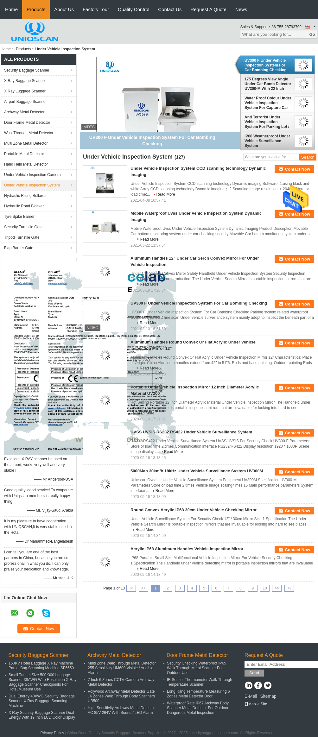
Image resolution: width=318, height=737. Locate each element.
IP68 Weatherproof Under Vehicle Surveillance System (267, 141)
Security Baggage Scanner (26, 70)
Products (36, 9)
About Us (64, 9)
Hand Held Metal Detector (26, 164)
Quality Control (133, 9)
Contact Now (297, 169)
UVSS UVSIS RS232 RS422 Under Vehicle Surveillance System (191, 432)
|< (131, 588)
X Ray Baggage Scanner (25, 81)
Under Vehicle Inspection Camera (32, 175)
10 (265, 588)
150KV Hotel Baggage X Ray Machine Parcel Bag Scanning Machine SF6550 (41, 665)
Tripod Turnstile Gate (22, 237)
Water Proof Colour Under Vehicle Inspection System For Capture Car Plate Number (268, 103)
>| (289, 588)
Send (254, 673)
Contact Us (169, 9)
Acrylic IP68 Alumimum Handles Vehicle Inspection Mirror (186, 548)
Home (11, 9)
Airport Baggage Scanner (25, 101)
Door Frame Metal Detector (27, 122)
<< (143, 588)
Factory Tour (96, 9)
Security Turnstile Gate (23, 227)
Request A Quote (208, 9)
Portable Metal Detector (24, 154)
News (241, 9)
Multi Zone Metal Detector (26, 143)
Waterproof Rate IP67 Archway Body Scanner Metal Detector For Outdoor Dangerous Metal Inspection (198, 708)
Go (312, 34)
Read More (165, 194)
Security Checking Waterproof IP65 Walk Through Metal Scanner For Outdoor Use (196, 668)
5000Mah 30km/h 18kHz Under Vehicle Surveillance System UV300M (196, 471)
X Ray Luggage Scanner (25, 91)
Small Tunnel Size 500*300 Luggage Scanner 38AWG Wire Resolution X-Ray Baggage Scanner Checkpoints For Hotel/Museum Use (42, 682)
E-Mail (251, 696)
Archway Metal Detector (24, 112)
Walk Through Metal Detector (28, 133)
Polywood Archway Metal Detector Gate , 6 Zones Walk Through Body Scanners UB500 (121, 696)
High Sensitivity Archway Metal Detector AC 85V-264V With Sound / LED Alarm (121, 710)
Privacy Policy (52, 733)
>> (277, 588)
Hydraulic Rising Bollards (25, 195)
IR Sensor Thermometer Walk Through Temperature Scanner (199, 682)
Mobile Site (256, 704)
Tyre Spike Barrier (19, 216)
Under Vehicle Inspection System (32, 185)
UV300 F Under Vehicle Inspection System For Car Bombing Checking (266, 65)
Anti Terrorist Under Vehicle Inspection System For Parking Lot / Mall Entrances (267, 122)
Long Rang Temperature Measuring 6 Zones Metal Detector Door (198, 693)
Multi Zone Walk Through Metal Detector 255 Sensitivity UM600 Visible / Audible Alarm (122, 668)
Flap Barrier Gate (18, 248)
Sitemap (268, 696)
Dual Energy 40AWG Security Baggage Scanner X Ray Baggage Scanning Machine (42, 701)
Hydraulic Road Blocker (24, 206)
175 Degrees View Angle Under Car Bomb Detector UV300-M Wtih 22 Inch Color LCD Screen (268, 84)
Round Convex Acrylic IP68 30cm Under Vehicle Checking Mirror (193, 509)
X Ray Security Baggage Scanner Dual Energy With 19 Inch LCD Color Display (42, 715)
